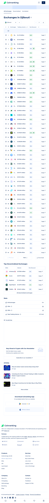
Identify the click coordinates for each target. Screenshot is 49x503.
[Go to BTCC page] (13, 39)
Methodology (5, 483)
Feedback (28, 481)
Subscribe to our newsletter (24, 357)
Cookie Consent (20, 494)
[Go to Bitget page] (13, 115)
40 (43, 310)
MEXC (25, 436)
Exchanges (13, 27)
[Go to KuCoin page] (13, 101)
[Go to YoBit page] (13, 141)
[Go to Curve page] (13, 172)
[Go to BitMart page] (13, 44)
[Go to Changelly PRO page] (13, 203)
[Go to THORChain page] (13, 217)
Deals (3, 468)
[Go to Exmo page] (13, 177)
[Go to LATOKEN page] (13, 221)
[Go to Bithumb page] (13, 194)
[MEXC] (5, 441)
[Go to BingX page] (13, 119)
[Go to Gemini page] (13, 190)
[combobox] (19, 22)
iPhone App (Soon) (7, 458)
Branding (4, 486)
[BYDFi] (4, 445)
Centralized (25, 11)
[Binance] (20, 441)
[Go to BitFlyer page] (13, 239)
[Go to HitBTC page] (13, 186)
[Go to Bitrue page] (13, 48)
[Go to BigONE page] (13, 128)
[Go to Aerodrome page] (13, 248)
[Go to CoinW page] (13, 53)
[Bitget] (36, 441)
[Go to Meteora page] (13, 252)
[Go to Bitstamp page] (13, 163)
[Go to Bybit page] (13, 75)
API (2, 463)
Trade (43, 35)
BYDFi (34, 436)
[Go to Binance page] (13, 35)
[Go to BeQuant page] (13, 199)
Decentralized (17, 11)
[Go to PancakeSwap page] (13, 230)
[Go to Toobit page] (13, 79)
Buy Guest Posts (29, 458)
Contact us (28, 478)
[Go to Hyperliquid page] (13, 212)
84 (43, 306)
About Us (6, 430)
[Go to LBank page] (13, 61)
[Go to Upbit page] (13, 137)
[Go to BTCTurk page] (13, 168)
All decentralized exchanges (24, 293)
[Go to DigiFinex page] (13, 106)
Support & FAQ (29, 483)
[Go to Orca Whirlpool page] (13, 225)
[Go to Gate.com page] (13, 84)
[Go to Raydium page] (13, 181)
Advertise (27, 456)
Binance (30, 436)
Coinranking (11, 3)
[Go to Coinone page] (13, 155)
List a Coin (28, 461)
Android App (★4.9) (7, 456)
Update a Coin (29, 463)
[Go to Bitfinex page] (13, 146)
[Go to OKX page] (13, 97)
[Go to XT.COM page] (13, 70)
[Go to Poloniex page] (13, 110)
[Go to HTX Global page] (13, 57)
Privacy (27, 494)
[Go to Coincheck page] (13, 234)
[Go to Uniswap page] (13, 159)
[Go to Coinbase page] (13, 88)
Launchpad (5, 466)
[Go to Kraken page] (13, 124)
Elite (3, 461)
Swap (43, 159)
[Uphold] (35, 445)
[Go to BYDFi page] (13, 150)
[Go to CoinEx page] (13, 208)
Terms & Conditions (35, 494)
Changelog (5, 481)
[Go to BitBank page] (13, 243)
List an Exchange (30, 466)
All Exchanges (7, 11)
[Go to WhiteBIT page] (13, 66)
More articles (24, 389)
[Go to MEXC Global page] (13, 92)
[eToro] (19, 445)
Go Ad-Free (9, 320)
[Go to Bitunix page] (13, 132)
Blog (3, 488)
